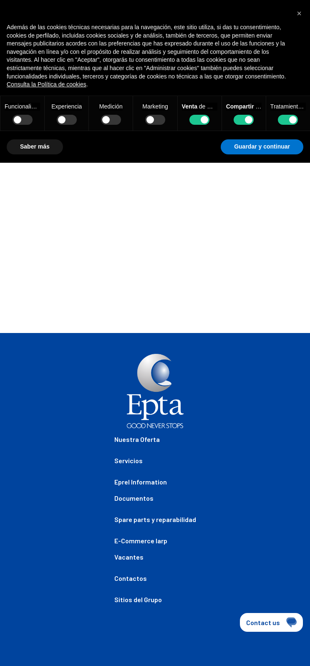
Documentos (134, 498)
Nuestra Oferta (137, 439)
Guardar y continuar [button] (262, 146)
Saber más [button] (35, 146)
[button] (299, 13)
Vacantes (129, 557)
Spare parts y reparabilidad (155, 519)
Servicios (128, 460)
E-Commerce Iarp (140, 541)
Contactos (130, 578)
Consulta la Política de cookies (46, 84)
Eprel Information (140, 482)
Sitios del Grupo (138, 599)
